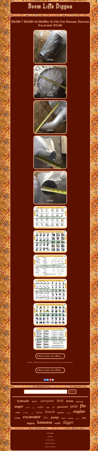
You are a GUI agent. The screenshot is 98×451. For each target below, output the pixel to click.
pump (55, 417)
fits (83, 405)
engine (79, 411)
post (73, 406)
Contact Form (50, 440)
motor (28, 407)
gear (35, 401)
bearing (70, 418)
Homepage (50, 433)
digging (31, 423)
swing (69, 413)
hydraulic (23, 401)
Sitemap (50, 436)
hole (60, 400)
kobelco (60, 412)
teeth (33, 407)
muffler (40, 407)
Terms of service (50, 447)
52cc (45, 417)
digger (68, 422)
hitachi (50, 412)
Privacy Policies (50, 443)
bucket (39, 412)
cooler (77, 418)
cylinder (25, 413)
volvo (17, 412)
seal (84, 417)
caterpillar (47, 401)
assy (48, 407)
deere (64, 418)
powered (62, 406)
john (32, 413)
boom (69, 401)
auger (18, 406)
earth (57, 423)
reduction (79, 402)
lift (53, 407)
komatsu (44, 422)
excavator (32, 416)
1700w (17, 418)
